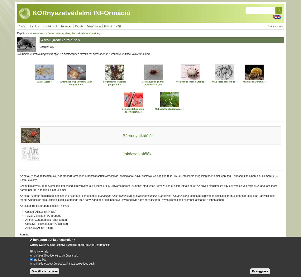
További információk (98, 247)
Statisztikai (39, 262)
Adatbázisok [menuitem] (50, 26)
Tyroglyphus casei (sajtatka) (189, 82)
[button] (44, 72)
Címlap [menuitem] (22, 26)
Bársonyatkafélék (138, 135)
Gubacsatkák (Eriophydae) (168, 109)
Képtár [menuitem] (79, 26)
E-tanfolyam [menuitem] (93, 26)
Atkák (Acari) (43, 82)
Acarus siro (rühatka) (253, 82)
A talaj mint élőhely (89, 33)
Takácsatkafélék (137, 154)
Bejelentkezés (275, 26)
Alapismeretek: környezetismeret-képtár (51, 33)
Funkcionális (40, 254)
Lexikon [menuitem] (35, 26)
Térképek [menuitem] (66, 26)
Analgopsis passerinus (224, 82)
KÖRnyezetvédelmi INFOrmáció (74, 13)
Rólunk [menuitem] (108, 26)
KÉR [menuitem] (118, 26)
